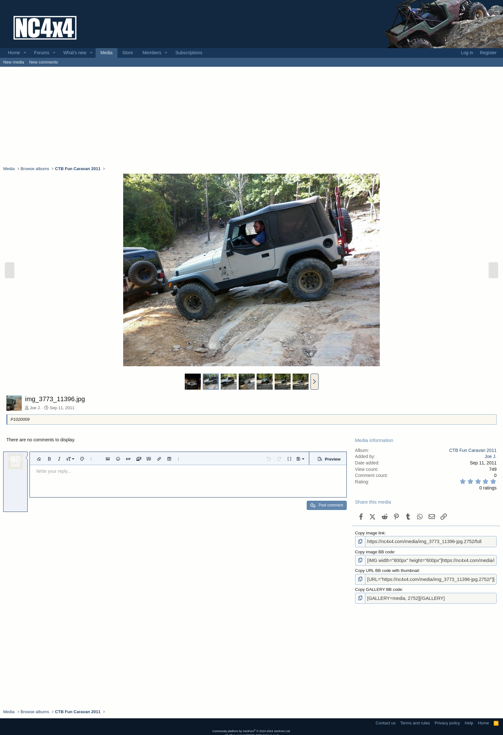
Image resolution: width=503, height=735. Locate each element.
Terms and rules (415, 720)
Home (14, 52)
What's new (74, 52)
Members (151, 52)
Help (469, 720)
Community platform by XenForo (251, 728)
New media (13, 62)
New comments (43, 62)
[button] (25, 53)
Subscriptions (188, 52)
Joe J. (35, 407)
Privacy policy (447, 720)
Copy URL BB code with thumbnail (387, 569)
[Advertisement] (251, 116)
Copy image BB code (374, 551)
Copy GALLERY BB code (378, 587)
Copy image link (370, 533)
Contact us (386, 720)
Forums (41, 52)
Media (106, 52)
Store (127, 52)
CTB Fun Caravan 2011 (473, 450)
